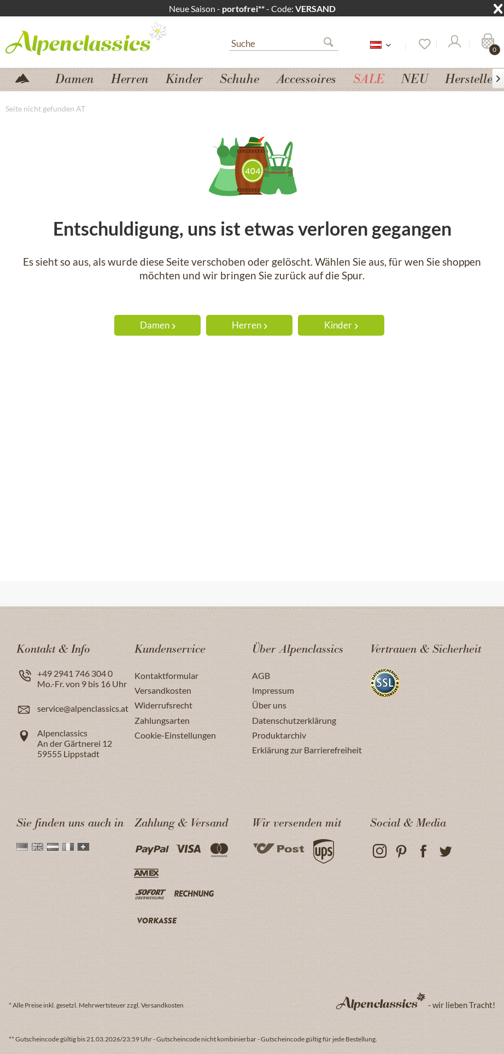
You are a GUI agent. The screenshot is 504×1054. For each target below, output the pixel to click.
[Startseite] (26, 77)
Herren (249, 325)
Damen (157, 325)
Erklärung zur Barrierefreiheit (307, 750)
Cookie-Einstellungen (175, 735)
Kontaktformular (166, 675)
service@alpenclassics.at (82, 708)
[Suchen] (332, 44)
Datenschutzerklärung (294, 720)
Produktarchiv (279, 735)
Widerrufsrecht (163, 705)
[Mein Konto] (454, 44)
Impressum (273, 690)
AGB (261, 675)
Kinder (341, 325)
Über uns (269, 705)
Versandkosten (162, 690)
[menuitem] (283, 42)
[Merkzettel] (421, 44)
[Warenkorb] (486, 44)
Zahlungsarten (162, 720)
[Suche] (283, 42)
